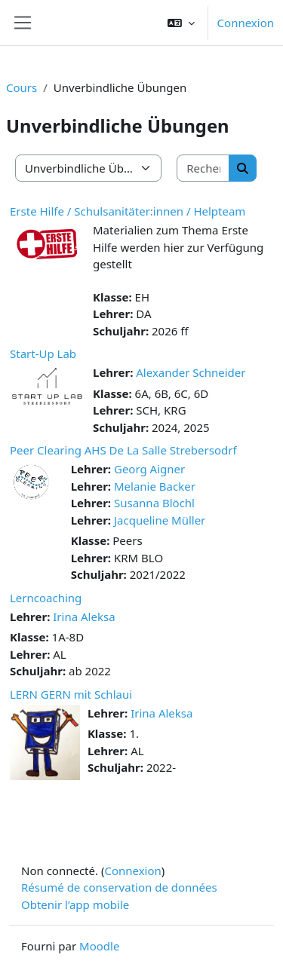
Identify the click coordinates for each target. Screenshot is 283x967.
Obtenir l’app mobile (75, 904)
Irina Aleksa (84, 616)
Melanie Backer (154, 486)
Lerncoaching (46, 597)
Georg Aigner (149, 468)
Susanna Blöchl (154, 502)
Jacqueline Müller (159, 520)
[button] (181, 22)
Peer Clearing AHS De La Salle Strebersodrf (123, 449)
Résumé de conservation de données (119, 887)
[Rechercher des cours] (203, 168)
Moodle (99, 945)
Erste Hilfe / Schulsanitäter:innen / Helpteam (127, 211)
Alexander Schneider (190, 372)
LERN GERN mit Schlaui (71, 694)
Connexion (245, 22)
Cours (21, 87)
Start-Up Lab (43, 353)
